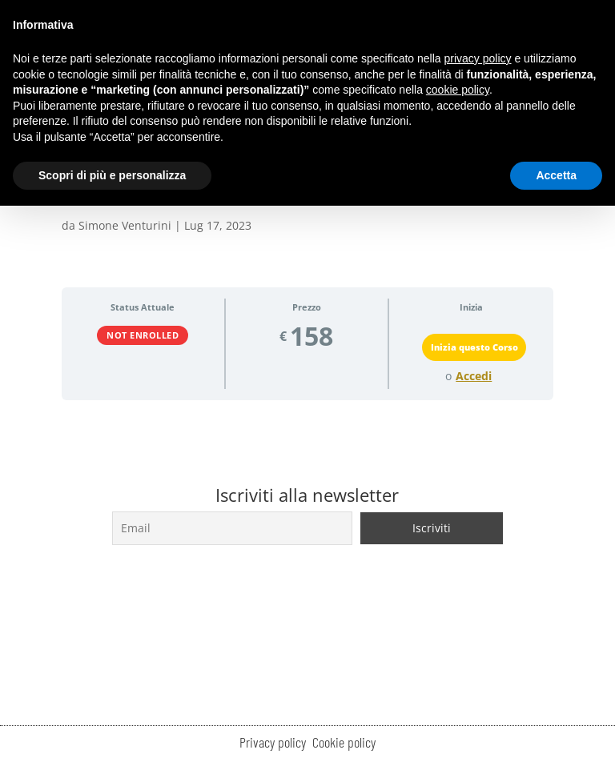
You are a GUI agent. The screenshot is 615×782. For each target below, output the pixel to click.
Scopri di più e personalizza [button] (112, 175)
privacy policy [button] (478, 58)
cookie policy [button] (457, 89)
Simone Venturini (124, 225)
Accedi (474, 376)
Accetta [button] (556, 175)
